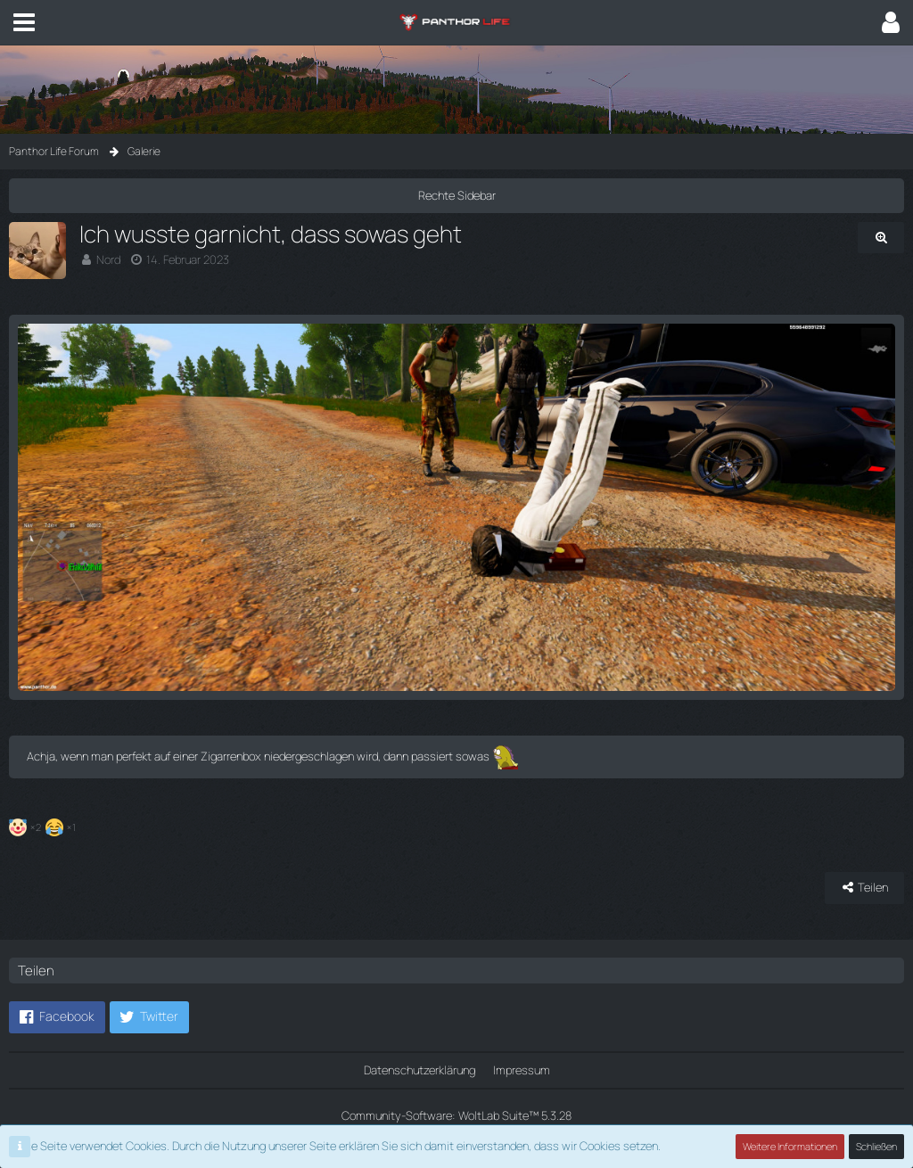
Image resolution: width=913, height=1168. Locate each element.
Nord (108, 259)
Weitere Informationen (790, 1146)
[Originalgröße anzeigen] (881, 237)
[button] (24, 22)
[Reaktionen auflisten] (44, 825)
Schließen (876, 1146)
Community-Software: (456, 1115)
